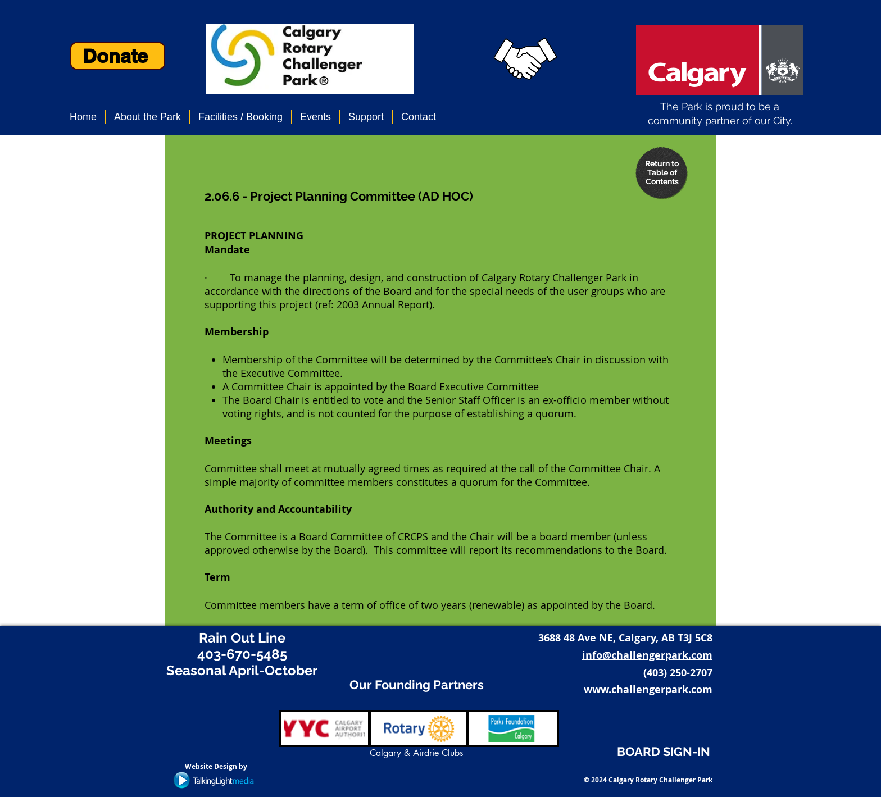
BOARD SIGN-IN (663, 751)
